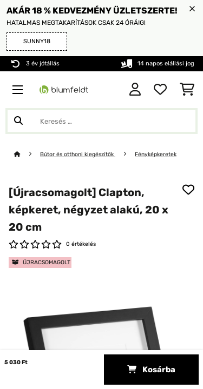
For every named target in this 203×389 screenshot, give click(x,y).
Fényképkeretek (155, 154)
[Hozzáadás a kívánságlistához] (188, 190)
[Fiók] (135, 89)
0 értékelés (81, 243)
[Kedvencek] (160, 89)
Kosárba (151, 369)
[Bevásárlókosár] (187, 89)
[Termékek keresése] (101, 121)
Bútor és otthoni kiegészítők (77, 154)
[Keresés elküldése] (18, 121)
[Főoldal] (27, 154)
